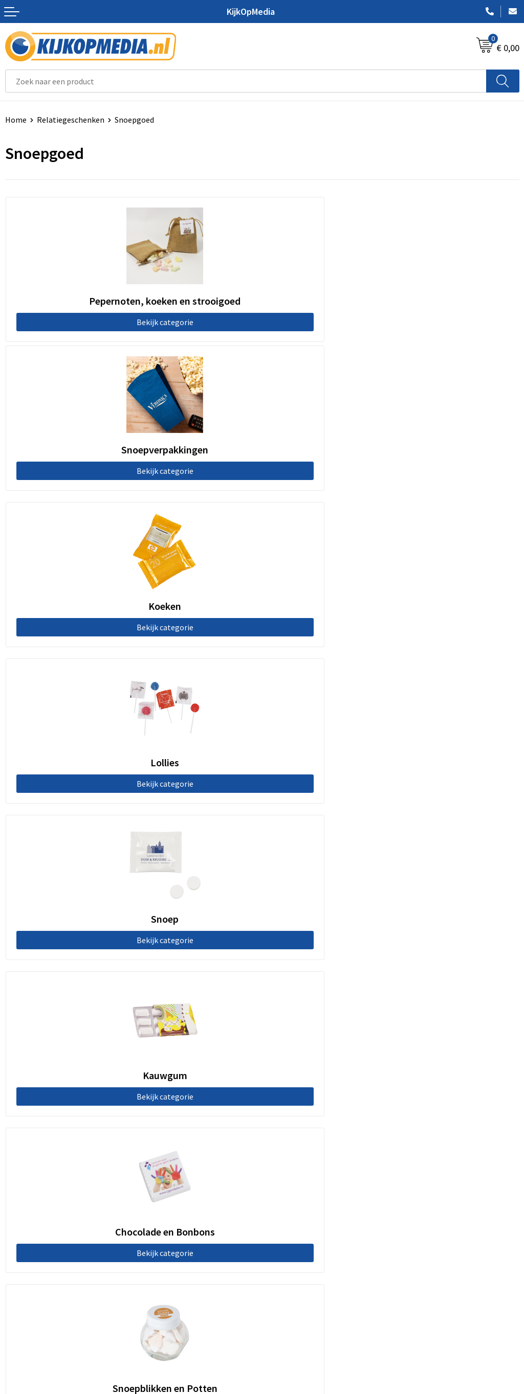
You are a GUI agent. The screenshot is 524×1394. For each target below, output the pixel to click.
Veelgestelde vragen (40, 1281)
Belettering (288, 1075)
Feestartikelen (293, 1184)
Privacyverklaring (297, 1266)
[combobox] (246, 81)
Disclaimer (285, 1281)
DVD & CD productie (301, 1044)
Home (16, 120)
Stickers (281, 1121)
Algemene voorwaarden (308, 1235)
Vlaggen (281, 1091)
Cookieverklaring (297, 1251)
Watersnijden (290, 1060)
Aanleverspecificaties (42, 1266)
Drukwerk (283, 1028)
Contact (19, 1235)
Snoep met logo (295, 1168)
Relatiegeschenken (70, 120)
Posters (281, 1106)
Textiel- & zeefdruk (300, 1137)
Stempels (284, 1153)
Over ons (20, 1251)
